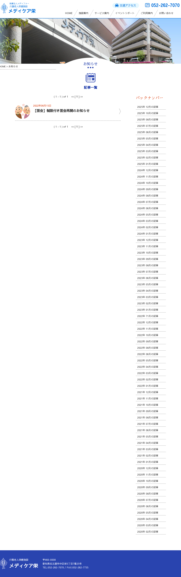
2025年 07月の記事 (147, 125)
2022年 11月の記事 (147, 328)
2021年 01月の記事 (147, 461)
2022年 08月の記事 (147, 347)
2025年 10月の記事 (147, 113)
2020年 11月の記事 (147, 474)
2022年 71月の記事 (147, 316)
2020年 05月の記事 (147, 512)
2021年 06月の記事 (147, 430)
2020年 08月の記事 (147, 493)
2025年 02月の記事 (147, 157)
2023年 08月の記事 (147, 265)
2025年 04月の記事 (147, 144)
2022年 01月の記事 (147, 385)
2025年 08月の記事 (147, 119)
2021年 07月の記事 (147, 423)
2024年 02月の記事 (147, 227)
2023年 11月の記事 (147, 246)
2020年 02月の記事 (147, 531)
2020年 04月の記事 (147, 519)
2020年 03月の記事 (147, 525)
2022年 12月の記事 (147, 322)
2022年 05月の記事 (147, 360)
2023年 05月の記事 (147, 284)
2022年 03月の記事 (147, 373)
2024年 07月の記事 (147, 202)
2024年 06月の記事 (147, 208)
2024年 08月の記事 (147, 195)
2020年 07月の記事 (147, 500)
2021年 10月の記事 (147, 404)
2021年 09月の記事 (147, 411)
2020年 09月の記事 (147, 487)
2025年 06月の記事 (147, 132)
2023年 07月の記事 (147, 271)
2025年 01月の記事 (147, 163)
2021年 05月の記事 (147, 436)
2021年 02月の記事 (147, 455)
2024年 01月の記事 (147, 233)
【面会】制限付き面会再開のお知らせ (61, 110)
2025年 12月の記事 (147, 106)
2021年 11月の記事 (147, 398)
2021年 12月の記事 (147, 392)
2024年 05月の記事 (147, 214)
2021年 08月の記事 (147, 417)
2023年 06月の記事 (147, 278)
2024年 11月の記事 (147, 176)
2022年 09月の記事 (147, 341)
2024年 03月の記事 (147, 221)
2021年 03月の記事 (147, 449)
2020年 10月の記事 (147, 480)
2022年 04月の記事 (147, 366)
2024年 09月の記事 (147, 189)
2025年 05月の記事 (147, 138)
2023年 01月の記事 (147, 309)
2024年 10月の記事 (147, 182)
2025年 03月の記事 (147, 151)
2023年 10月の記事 (147, 252)
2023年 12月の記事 (147, 240)
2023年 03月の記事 (147, 297)
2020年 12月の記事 (147, 468)
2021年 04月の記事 (147, 442)
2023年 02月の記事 (147, 303)
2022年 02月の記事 (147, 379)
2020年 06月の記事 (147, 506)
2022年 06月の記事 (147, 354)
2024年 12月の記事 (147, 170)
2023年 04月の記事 (147, 290)
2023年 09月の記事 (147, 259)
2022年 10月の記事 (147, 335)
